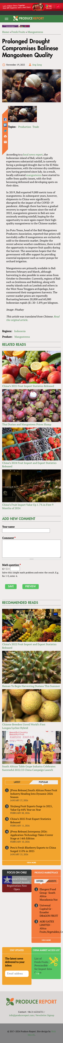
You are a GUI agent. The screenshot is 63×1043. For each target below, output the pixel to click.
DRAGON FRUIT (49, 915)
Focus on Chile (17, 872)
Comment (8, 538)
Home (5, 32)
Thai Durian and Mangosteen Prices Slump (26, 424)
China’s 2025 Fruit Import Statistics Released (28, 386)
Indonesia (20, 331)
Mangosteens (35, 32)
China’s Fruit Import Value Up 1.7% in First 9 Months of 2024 (27, 506)
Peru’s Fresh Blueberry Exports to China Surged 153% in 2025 (33, 849)
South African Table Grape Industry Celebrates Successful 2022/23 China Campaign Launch (28, 768)
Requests (51, 881)
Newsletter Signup (45, 1015)
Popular (43, 782)
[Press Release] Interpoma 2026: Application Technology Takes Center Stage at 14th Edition (31, 835)
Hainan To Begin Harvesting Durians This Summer (31, 686)
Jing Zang (37, 64)
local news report (33, 154)
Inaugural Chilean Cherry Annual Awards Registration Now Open (17, 884)
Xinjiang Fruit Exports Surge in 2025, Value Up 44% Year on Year (31, 807)
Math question (11, 565)
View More (46, 940)
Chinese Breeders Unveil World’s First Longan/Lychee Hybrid (23, 726)
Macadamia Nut (49, 899)
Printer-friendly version (5, 136)
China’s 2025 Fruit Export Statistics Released (30, 820)
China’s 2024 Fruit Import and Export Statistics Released (29, 464)
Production (24, 126)
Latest (17, 782)
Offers (39, 881)
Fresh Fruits (18, 32)
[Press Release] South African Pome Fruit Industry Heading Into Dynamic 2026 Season (33, 794)
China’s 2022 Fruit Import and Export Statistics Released (29, 645)
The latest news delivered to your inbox (14, 962)
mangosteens (34, 175)
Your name (8, 526)
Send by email (5, 142)
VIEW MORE (31, 863)
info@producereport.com (21, 1015)
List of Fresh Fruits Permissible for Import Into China (43, 965)
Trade (36, 126)
